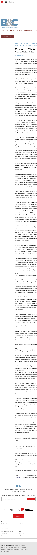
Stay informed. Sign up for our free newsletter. (18, 495)
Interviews (28, 30)
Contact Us (15, 491)
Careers (20, 521)
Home (16, 489)
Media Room (22, 524)
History (19, 30)
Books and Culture (8, 489)
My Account (29, 489)
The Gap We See (5, 524)
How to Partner (4, 528)
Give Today (18, 516)
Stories (2, 526)
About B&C (22, 489)
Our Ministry (4, 521)
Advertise (3, 535)
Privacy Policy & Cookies (7, 531)
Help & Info (22, 491)
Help (20, 531)
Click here (17, 477)
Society (12, 30)
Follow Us (21, 526)
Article (7, 36)
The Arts (5, 30)
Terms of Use (4, 533)
